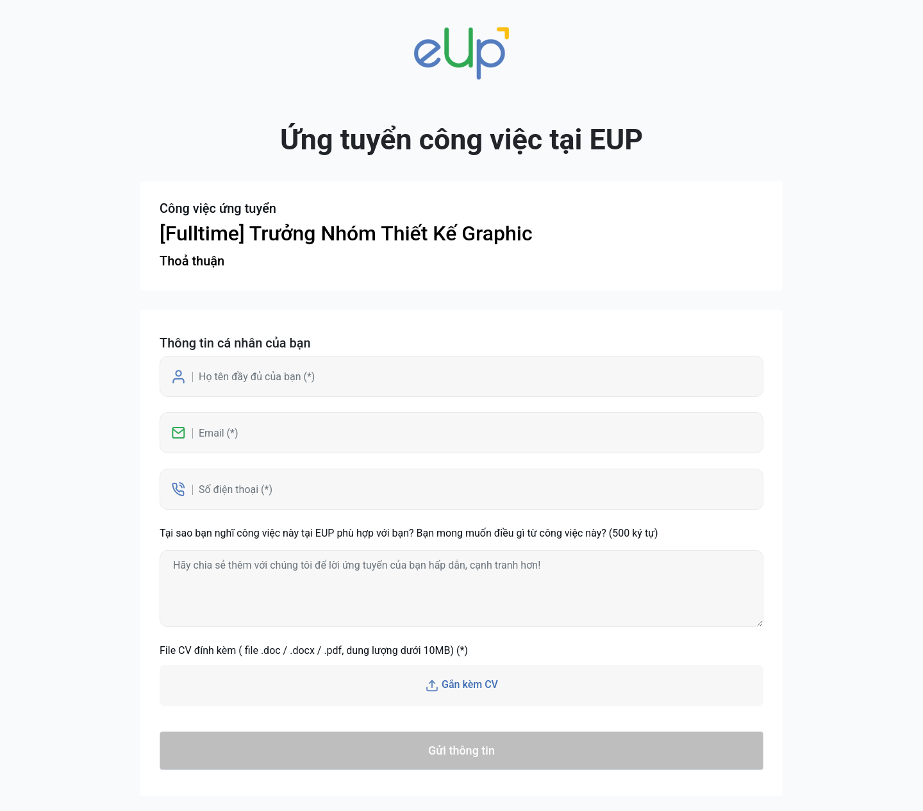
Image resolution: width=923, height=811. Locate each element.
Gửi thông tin (461, 750)
